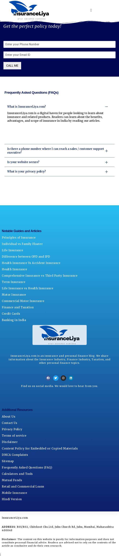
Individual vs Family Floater (22, 244)
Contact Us (9, 423)
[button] (91, 10)
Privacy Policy (12, 429)
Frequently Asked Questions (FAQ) (27, 467)
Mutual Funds (12, 480)
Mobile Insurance (14, 493)
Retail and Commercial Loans (23, 486)
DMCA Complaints (15, 455)
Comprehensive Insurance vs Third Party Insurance (39, 275)
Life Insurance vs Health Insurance (27, 288)
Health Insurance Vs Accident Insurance (31, 263)
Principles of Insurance (19, 237)
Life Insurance (12, 250)
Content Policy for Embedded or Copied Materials (40, 448)
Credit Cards (11, 313)
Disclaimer (10, 442)
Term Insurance (13, 282)
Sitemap (8, 461)
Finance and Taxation (18, 307)
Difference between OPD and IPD (26, 256)
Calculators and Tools (17, 474)
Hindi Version (12, 499)
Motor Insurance (14, 294)
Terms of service (14, 435)
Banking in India (14, 320)
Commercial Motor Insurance (23, 301)
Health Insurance (14, 269)
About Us (8, 416)
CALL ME (12, 65)
